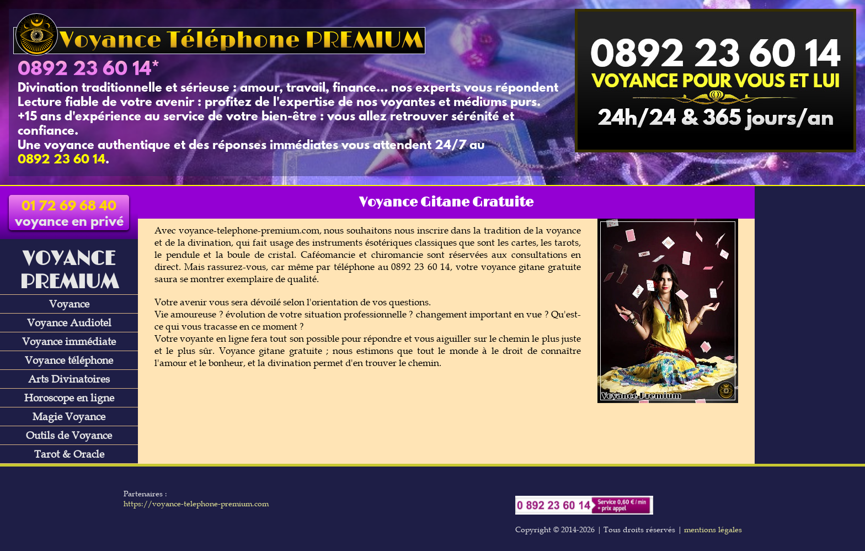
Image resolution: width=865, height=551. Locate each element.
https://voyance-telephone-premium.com (196, 503)
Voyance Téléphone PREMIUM (219, 41)
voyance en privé (69, 214)
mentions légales (713, 529)
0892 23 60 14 (84, 70)
